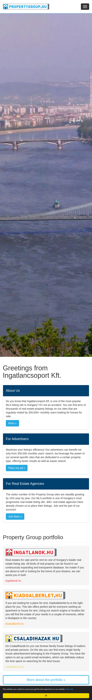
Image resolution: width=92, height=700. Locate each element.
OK (46, 695)
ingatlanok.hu (13, 580)
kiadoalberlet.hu (14, 623)
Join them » (15, 516)
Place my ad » (16, 467)
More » (12, 423)
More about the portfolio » (46, 680)
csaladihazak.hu (14, 666)
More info (69, 689)
